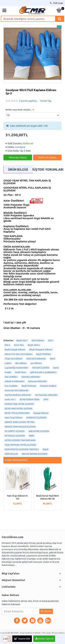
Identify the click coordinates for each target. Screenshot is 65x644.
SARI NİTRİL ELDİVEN (39, 431)
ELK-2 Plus (19, 345)
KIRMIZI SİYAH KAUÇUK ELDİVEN (20, 427)
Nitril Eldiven (38, 340)
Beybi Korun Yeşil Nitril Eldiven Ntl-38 (47, 497)
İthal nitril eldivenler (36, 359)
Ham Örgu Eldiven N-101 (17, 497)
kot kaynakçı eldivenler (46, 395)
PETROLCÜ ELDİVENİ (15, 436)
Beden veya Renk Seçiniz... (19, 109)
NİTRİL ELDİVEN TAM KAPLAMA (20, 440)
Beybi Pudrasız (29, 386)
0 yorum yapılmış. (28, 100)
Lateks (8, 363)
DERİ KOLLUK (11, 454)
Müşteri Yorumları (47, 169)
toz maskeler (11, 386)
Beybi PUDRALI (43, 354)
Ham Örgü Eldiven (13, 417)
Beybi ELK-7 (22, 340)
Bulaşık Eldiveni (41, 413)
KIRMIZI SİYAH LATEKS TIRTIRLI (19, 422)
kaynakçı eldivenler (31, 377)
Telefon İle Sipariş (47, 157)
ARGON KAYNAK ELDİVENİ (34, 454)
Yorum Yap (45, 100)
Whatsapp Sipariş (18, 157)
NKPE (31, 436)
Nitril (52, 359)
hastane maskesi (48, 386)
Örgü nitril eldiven (13, 359)
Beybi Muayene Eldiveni (40, 349)
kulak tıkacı (20, 372)
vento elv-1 (10, 399)
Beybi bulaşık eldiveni (15, 349)
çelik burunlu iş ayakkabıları (43, 372)
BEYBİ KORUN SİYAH (29, 399)
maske (8, 372)
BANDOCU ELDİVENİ (36, 417)
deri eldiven (21, 363)
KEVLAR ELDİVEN (40, 368)
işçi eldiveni (36, 363)
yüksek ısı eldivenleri (14, 381)
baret (56, 368)
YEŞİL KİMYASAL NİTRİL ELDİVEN (20, 445)
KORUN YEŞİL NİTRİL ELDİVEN (19, 404)
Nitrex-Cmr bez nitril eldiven (18, 354)
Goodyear (20, 147)
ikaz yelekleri (11, 377)
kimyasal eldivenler (37, 381)
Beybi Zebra (34, 345)
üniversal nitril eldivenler (17, 390)
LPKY (46, 399)
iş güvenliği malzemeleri (16, 368)
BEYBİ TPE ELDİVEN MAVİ (17, 413)
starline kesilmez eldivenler (18, 395)
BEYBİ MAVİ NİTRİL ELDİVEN (18, 408)
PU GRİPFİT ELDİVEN (14, 431)
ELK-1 (50, 340)
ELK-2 (7, 345)
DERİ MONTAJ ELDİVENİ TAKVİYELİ (22, 449)
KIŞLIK (45, 449)
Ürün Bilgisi (18, 169)
